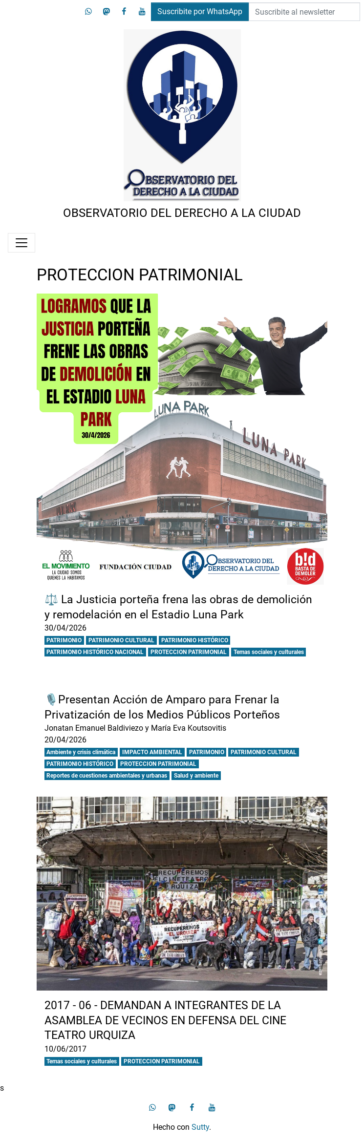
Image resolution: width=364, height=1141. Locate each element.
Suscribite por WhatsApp (199, 11)
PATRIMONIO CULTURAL (121, 640)
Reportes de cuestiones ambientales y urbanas (106, 775)
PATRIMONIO (64, 640)
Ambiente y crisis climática (80, 752)
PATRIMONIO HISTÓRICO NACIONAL (95, 652)
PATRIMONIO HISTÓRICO (194, 640)
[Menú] (21, 243)
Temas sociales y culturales (269, 652)
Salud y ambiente (196, 775)
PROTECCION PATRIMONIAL (188, 652)
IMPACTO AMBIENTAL (152, 752)
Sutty (200, 1127)
